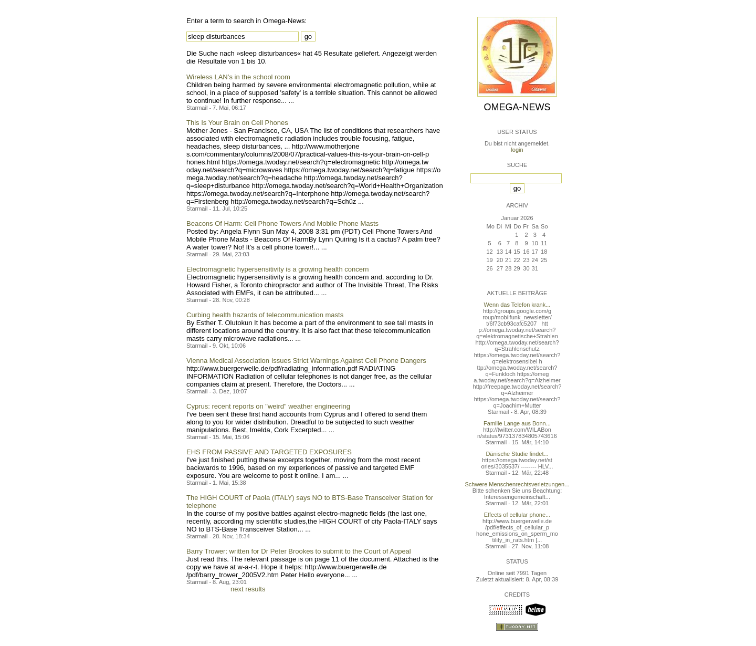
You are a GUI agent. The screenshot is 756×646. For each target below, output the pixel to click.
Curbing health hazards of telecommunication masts (264, 315)
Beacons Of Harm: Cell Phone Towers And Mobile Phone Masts (282, 223)
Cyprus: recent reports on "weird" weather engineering (268, 406)
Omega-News (517, 107)
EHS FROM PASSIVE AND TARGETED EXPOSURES (269, 452)
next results (247, 589)
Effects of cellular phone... (517, 515)
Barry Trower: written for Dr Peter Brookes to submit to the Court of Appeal (298, 551)
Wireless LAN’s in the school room (238, 77)
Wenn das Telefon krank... (517, 304)
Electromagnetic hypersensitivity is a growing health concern (277, 269)
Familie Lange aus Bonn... (517, 423)
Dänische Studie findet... (517, 454)
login (517, 150)
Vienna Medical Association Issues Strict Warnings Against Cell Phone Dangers (306, 360)
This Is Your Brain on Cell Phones (237, 123)
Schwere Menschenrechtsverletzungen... (517, 484)
